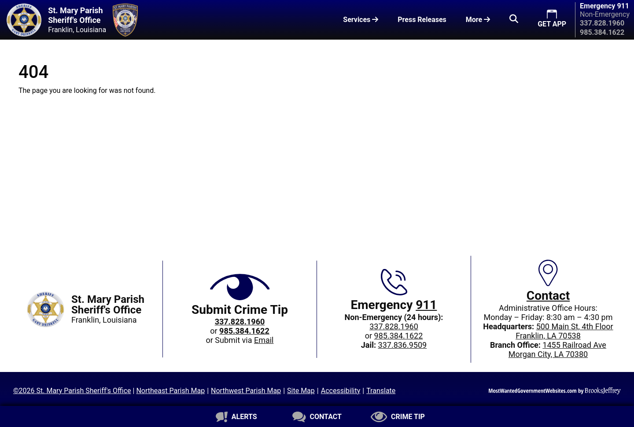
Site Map (301, 391)
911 (426, 305)
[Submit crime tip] (398, 416)
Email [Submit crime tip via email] (264, 340)
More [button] (478, 19)
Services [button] (360, 19)
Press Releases (422, 19)
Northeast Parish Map (170, 391)
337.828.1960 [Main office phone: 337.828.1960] (393, 326)
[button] (513, 20)
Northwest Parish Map (246, 391)
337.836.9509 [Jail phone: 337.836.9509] (402, 345)
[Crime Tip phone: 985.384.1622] (244, 330)
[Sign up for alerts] (236, 416)
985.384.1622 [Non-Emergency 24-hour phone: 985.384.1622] (398, 335)
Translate (380, 391)
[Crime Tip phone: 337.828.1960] (240, 321)
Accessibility (341, 391)
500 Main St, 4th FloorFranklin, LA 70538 (564, 331)
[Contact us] (316, 416)
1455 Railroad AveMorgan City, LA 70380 (557, 349)
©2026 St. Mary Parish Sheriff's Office (72, 391)
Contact (548, 295)
